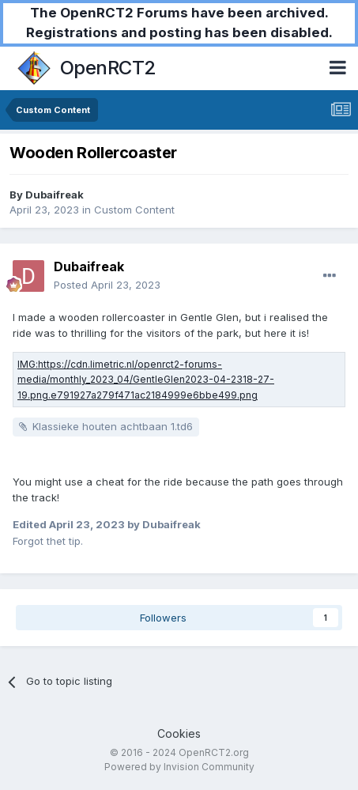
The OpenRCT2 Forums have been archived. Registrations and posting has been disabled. (179, 22)
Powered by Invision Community (179, 767)
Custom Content (134, 209)
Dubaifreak (54, 194)
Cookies (179, 733)
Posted (107, 284)
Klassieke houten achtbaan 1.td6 (112, 426)
